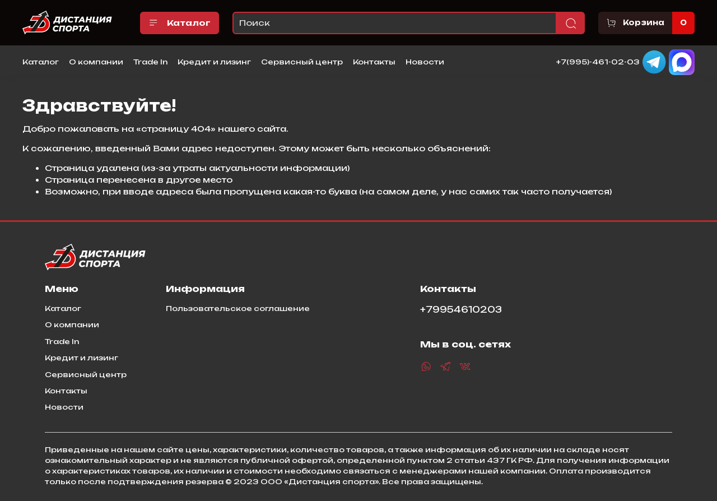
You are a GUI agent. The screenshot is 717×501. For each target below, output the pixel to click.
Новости (425, 61)
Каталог (179, 23)
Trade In (150, 61)
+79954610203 (461, 309)
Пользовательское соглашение (238, 308)
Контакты (374, 61)
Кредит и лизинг (214, 61)
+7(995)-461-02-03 (598, 61)
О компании (96, 61)
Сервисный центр (302, 61)
